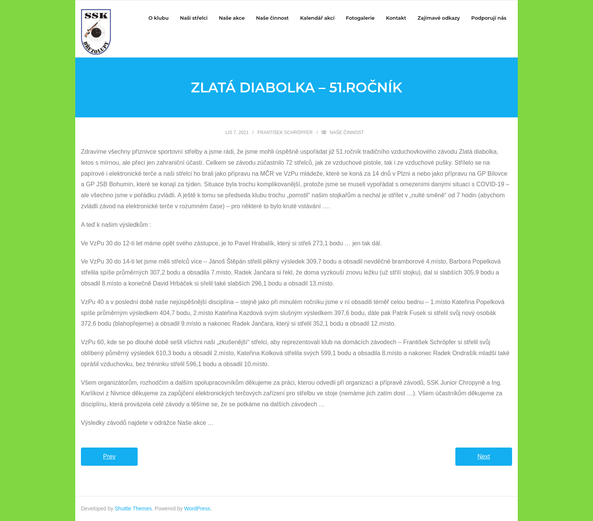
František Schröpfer (285, 132)
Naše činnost (347, 132)
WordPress (197, 508)
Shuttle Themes (133, 508)
